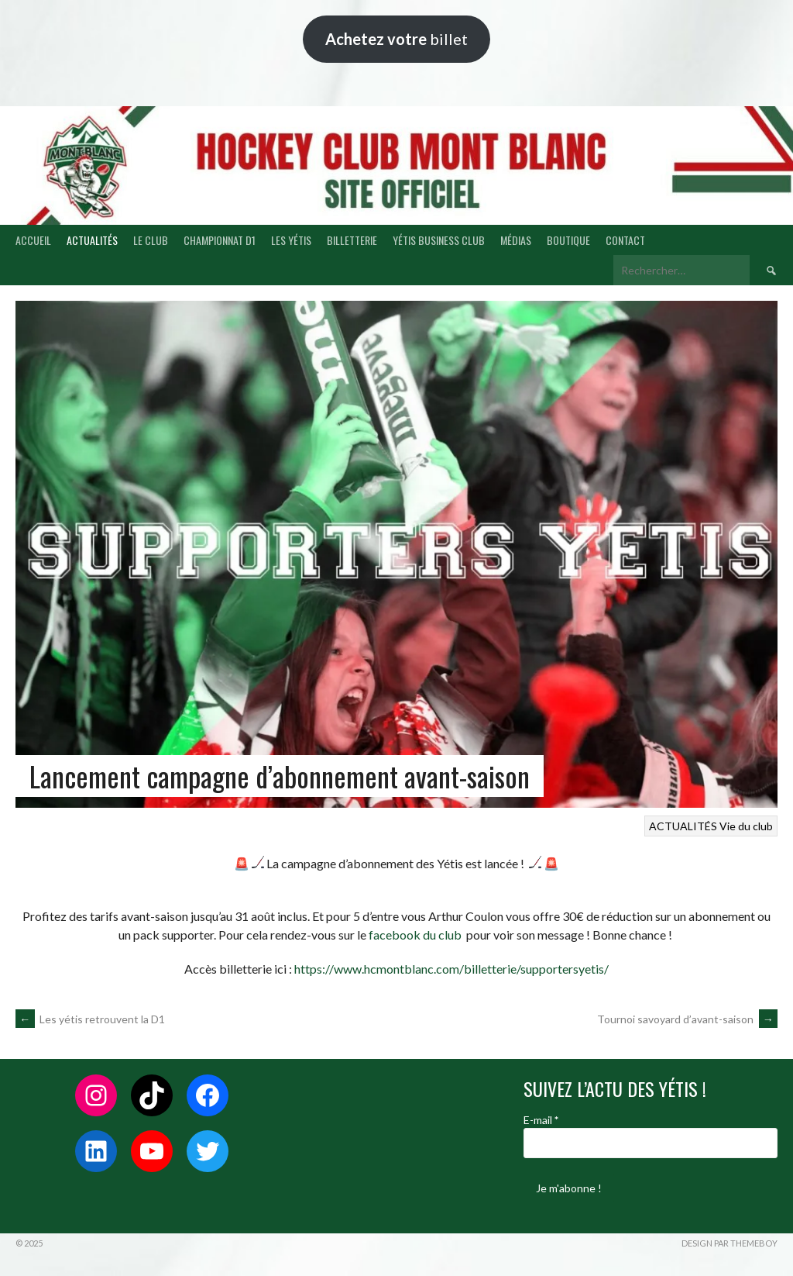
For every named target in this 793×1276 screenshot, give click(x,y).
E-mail (541, 1119)
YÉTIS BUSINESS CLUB (439, 240)
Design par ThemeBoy (729, 1243)
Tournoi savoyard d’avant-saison (687, 1019)
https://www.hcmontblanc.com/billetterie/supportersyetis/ (451, 968)
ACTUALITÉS (92, 240)
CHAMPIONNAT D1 (220, 240)
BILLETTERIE (352, 240)
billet (396, 38)
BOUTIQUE (568, 240)
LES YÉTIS (291, 240)
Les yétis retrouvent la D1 (90, 1019)
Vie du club (746, 826)
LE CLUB (150, 240)
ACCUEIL (33, 240)
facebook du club (414, 934)
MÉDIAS (515, 240)
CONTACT (625, 240)
